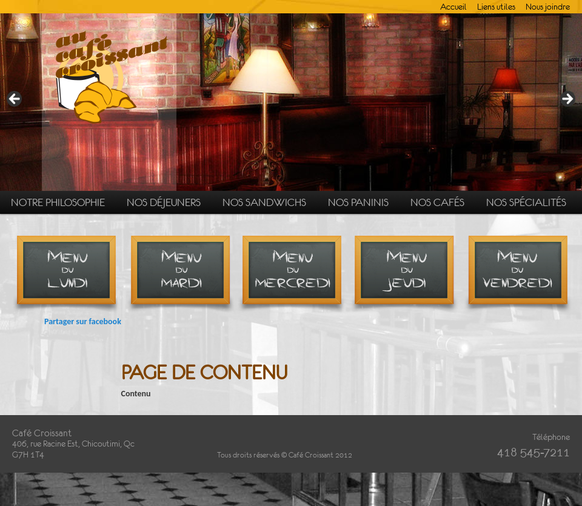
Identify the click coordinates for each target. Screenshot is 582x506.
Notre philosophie (58, 202)
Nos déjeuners (164, 202)
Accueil (453, 7)
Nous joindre (548, 7)
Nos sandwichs (264, 202)
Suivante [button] (567, 99)
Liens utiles (496, 7)
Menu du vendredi (517, 275)
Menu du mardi (180, 275)
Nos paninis (358, 202)
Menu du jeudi (405, 275)
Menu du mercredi (292, 275)
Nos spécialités (526, 202)
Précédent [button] (15, 99)
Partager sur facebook (82, 321)
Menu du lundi (68, 275)
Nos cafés (437, 202)
